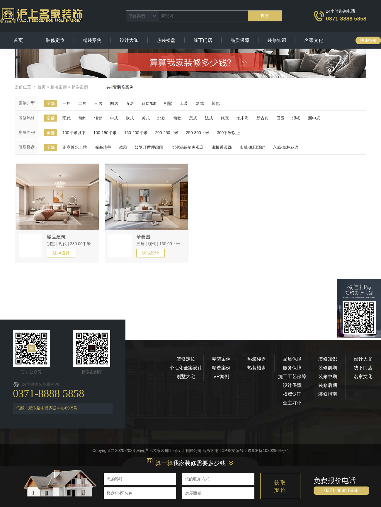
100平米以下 (74, 132)
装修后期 (327, 385)
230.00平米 (80, 243)
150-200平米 (135, 132)
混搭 (296, 118)
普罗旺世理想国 (149, 147)
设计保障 (292, 385)
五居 (130, 103)
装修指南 (327, 394)
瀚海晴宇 (103, 147)
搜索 (265, 15)
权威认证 (292, 394)
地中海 (243, 118)
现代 (66, 118)
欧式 (130, 118)
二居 (82, 103)
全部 (51, 103)
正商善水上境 (74, 147)
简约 (82, 118)
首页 (18, 40)
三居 (98, 103)
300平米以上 (228, 132)
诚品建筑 (56, 236)
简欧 (177, 118)
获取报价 (280, 486)
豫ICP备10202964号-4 (268, 450)
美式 (146, 118)
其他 (216, 103)
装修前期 (327, 367)
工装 (184, 103)
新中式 (314, 118)
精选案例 (80, 87)
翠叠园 (143, 236)
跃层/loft (149, 103)
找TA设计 (61, 253)
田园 (280, 118)
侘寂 (225, 118)
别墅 (168, 103)
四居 (114, 103)
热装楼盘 (166, 40)
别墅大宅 (185, 376)
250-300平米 (197, 132)
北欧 (161, 118)
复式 (200, 103)
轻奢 (98, 118)
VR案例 (221, 376)
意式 (193, 118)
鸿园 (123, 147)
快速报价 (368, 40)
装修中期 (327, 376)
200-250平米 (166, 132)
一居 (66, 103)
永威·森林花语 (286, 147)
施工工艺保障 (292, 376)
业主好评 (292, 402)
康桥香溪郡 (221, 147)
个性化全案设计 (185, 367)
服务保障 (292, 367)
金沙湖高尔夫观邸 (187, 147)
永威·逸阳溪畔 (252, 147)
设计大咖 (129, 40)
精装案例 (92, 40)
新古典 (262, 118)
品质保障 (240, 40)
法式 (209, 118)
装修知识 (277, 40)
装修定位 (55, 40)
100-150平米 (104, 132)
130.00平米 (169, 243)
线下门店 (203, 40)
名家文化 (314, 40)
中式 (114, 118)
